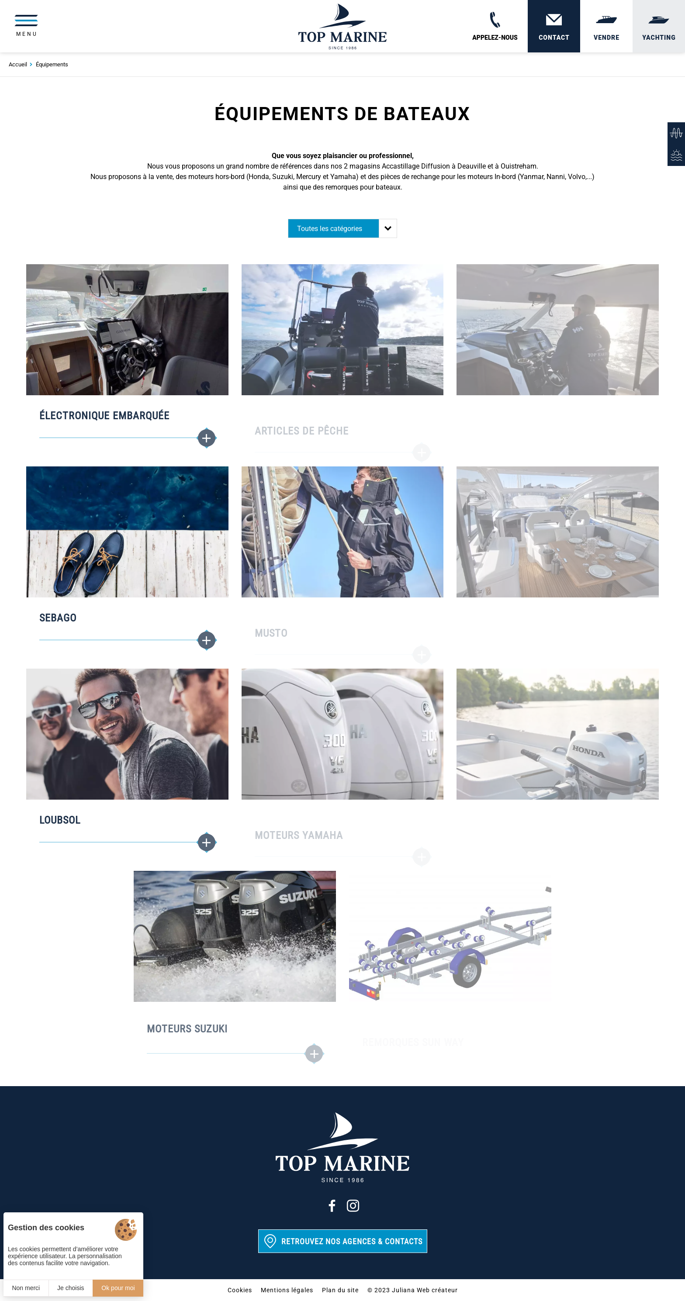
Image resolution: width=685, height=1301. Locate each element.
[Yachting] (659, 26)
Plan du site (340, 1290)
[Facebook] (332, 1206)
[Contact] (554, 26)
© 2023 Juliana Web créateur (412, 1290)
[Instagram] (353, 1206)
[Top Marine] (342, 26)
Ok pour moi (118, 1287)
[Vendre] (606, 26)
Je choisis (70, 1287)
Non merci (26, 1287)
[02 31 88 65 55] (495, 26)
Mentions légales (287, 1290)
